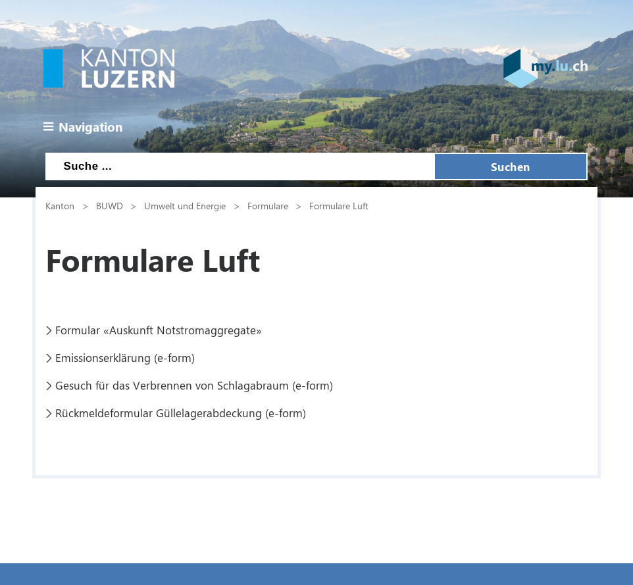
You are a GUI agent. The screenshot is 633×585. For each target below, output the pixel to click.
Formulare (267, 205)
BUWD (109, 205)
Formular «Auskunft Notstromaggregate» (158, 329)
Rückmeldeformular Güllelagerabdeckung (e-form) (180, 412)
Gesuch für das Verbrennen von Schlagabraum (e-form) (194, 385)
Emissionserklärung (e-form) (125, 357)
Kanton (59, 205)
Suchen (510, 166)
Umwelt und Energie (185, 205)
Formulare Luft (338, 205)
